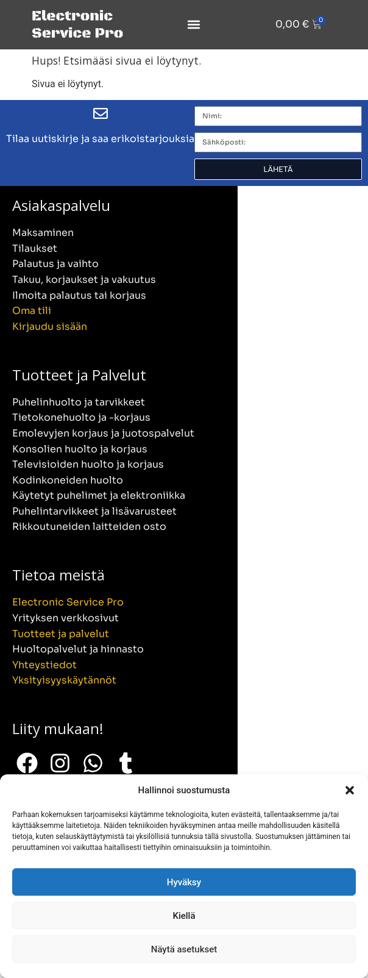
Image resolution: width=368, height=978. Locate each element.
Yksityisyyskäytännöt (64, 680)
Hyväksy (184, 882)
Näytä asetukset (184, 949)
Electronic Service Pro (68, 602)
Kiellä (183, 915)
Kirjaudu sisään (49, 326)
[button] (350, 790)
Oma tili (31, 310)
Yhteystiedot (44, 665)
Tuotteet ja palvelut (60, 633)
